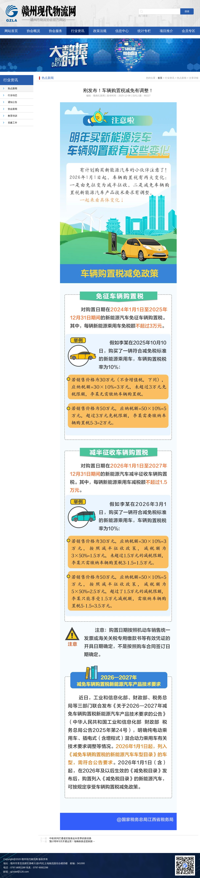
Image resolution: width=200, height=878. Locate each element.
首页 (160, 78)
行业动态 (12, 95)
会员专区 (188, 31)
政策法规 (99, 31)
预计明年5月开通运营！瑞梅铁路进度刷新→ (72, 841)
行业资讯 (77, 31)
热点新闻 (12, 88)
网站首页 (11, 31)
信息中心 (122, 31)
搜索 (187, 11)
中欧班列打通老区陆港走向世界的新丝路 (70, 838)
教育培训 (12, 115)
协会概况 (33, 31)
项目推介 (166, 31)
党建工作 (12, 122)
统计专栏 (144, 31)
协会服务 (55, 31)
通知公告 (12, 102)
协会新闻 (12, 109)
